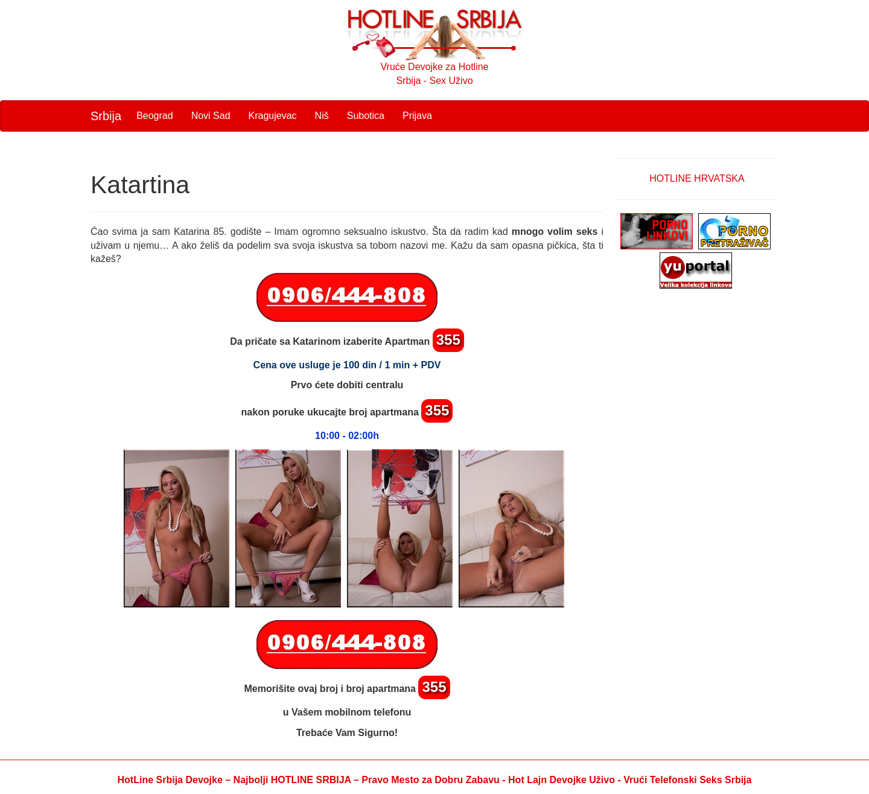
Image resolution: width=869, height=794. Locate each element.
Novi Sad (211, 115)
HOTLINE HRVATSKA (696, 178)
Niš (322, 115)
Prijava (417, 115)
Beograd (154, 115)
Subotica (365, 115)
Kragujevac (273, 115)
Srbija (106, 116)
